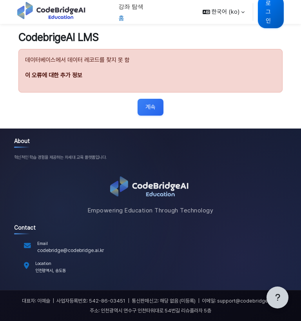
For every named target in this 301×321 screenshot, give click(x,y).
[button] (223, 12)
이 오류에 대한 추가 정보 (53, 75)
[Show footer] (277, 297)
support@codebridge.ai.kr (248, 301)
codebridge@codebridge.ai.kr (70, 250)
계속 (150, 107)
